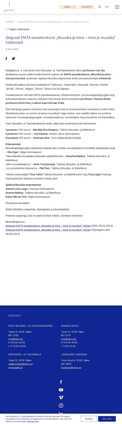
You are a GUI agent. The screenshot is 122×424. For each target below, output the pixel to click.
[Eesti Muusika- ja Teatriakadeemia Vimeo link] (61, 397)
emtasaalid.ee (15, 367)
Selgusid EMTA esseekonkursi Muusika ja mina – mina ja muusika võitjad (48, 225)
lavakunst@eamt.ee (71, 367)
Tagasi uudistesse (18, 29)
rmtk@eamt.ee (68, 339)
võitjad (86, 229)
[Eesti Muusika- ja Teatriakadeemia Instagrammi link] (61, 405)
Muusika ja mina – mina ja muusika (61, 229)
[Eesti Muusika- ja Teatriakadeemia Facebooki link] (61, 382)
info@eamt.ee (15, 339)
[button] (99, 7)
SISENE (67, 7)
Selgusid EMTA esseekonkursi (23, 229)
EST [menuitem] (106, 7)
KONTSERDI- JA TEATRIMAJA (24, 354)
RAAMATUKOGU (70, 325)
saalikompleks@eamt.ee (20, 364)
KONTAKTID (86, 7)
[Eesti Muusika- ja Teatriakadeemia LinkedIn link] (61, 414)
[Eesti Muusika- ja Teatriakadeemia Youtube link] (61, 389)
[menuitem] (108, 7)
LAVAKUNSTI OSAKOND (74, 354)
